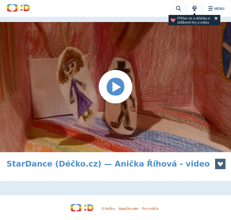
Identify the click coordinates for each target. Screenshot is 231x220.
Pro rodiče (150, 208)
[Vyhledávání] (178, 8)
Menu (215, 8)
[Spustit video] (115, 87)
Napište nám (128, 208)
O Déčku (108, 208)
